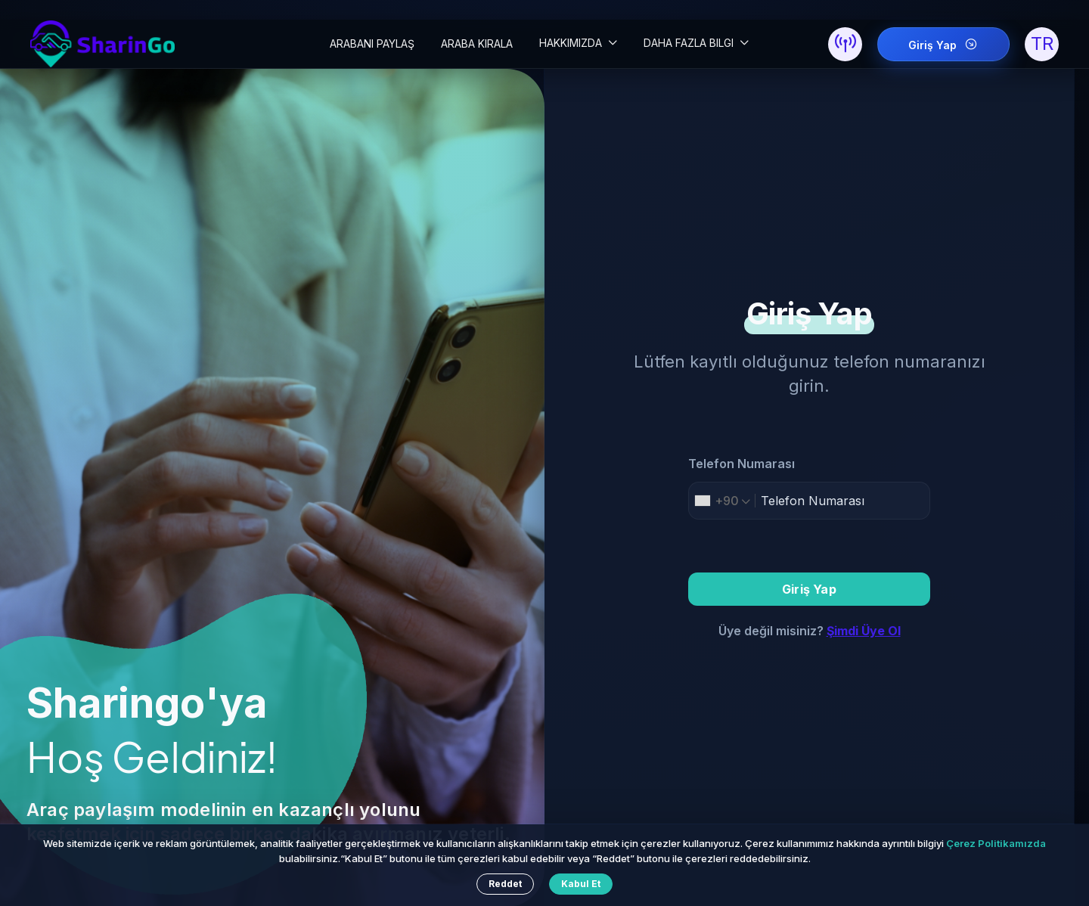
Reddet (505, 883)
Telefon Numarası (741, 463)
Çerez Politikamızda (996, 843)
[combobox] (722, 500)
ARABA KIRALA (477, 43)
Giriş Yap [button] (809, 589)
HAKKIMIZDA (572, 42)
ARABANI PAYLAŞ (372, 43)
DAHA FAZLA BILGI (690, 42)
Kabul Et (580, 883)
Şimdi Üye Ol (864, 630)
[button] (845, 44)
